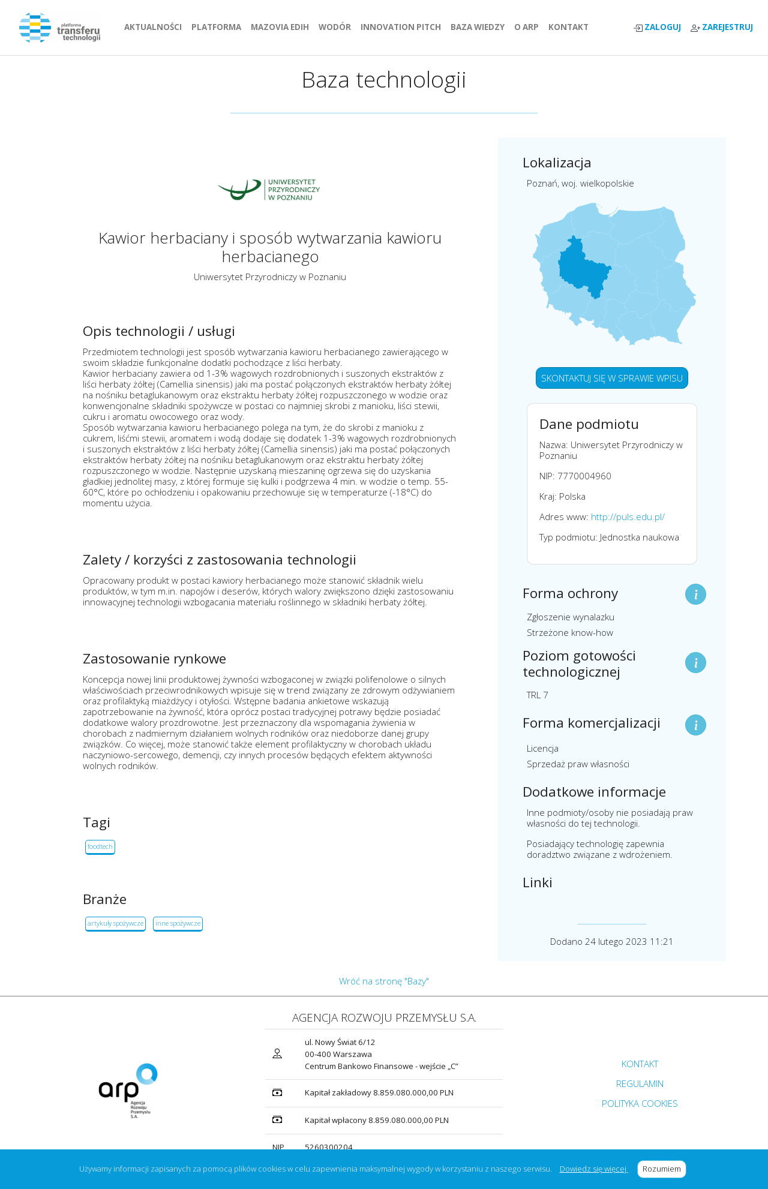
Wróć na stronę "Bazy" (384, 981)
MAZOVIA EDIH (282, 27)
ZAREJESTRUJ (722, 27)
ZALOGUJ (657, 27)
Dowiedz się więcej (594, 1168)
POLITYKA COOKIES (640, 1103)
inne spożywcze (177, 922)
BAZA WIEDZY (478, 27)
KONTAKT (570, 27)
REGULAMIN (640, 1083)
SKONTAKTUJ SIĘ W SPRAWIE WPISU (612, 378)
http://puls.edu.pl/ (628, 517)
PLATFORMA (218, 27)
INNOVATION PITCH (401, 27)
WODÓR (337, 27)
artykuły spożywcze (115, 922)
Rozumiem (664, 1168)
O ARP (529, 27)
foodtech (100, 846)
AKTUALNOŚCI (155, 27)
